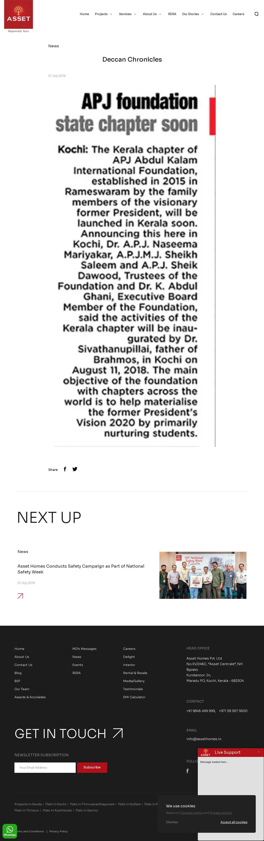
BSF (17, 681)
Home (84, 14)
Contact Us (218, 14)
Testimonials (133, 689)
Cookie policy (191, 813)
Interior (129, 665)
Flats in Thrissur (26, 810)
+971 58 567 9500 (233, 711)
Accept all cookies (234, 822)
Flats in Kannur (86, 810)
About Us (150, 14)
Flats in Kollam (129, 804)
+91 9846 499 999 (200, 711)
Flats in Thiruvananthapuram (92, 804)
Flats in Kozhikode (57, 810)
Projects (101, 14)
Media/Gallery (134, 681)
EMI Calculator (134, 697)
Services (125, 14)
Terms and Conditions (29, 831)
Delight (129, 657)
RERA (172, 14)
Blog (17, 673)
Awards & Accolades (30, 697)
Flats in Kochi (55, 804)
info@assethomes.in (203, 739)
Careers (238, 14)
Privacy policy (221, 813)
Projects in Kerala (28, 804)
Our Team (21, 689)
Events (77, 665)
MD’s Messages (84, 649)
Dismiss (172, 822)
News (76, 657)
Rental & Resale (135, 673)
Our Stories (190, 14)
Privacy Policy (58, 831)
